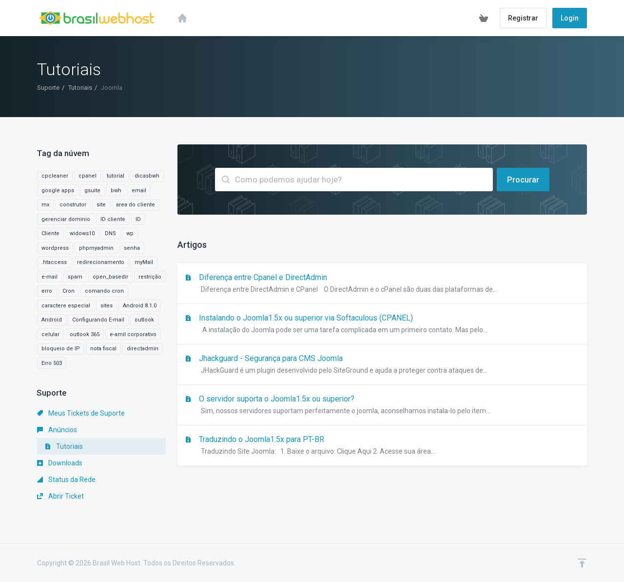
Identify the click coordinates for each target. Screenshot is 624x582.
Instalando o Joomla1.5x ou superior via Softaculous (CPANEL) (382, 324)
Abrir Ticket (60, 496)
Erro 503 (51, 363)
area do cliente (135, 204)
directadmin (142, 348)
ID (138, 219)
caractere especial (65, 305)
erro (46, 291)
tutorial (115, 176)
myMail (144, 262)
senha (132, 248)
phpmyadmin (96, 248)
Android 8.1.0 (139, 305)
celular (50, 334)
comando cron (104, 291)
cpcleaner (54, 176)
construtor (72, 204)
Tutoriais (80, 87)
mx (45, 204)
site (101, 204)
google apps (57, 190)
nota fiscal (103, 348)
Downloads (59, 463)
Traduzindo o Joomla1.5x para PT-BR (382, 446)
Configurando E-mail (98, 320)
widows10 (82, 233)
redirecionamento (100, 262)
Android (51, 320)
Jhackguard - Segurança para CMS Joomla (382, 365)
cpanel (87, 176)
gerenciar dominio (65, 219)
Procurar (523, 179)
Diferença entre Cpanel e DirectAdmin (382, 284)
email (139, 190)
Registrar (523, 18)
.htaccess (54, 262)
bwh (116, 190)
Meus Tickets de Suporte (81, 413)
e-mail (49, 277)
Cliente (50, 233)
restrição (149, 277)
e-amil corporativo (133, 334)
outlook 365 (84, 334)
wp (130, 233)
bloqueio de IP (60, 348)
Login (570, 18)
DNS (110, 233)
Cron (68, 291)
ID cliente (112, 219)
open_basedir (110, 277)
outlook (144, 320)
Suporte (48, 87)
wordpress (55, 248)
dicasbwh (147, 176)
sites (106, 305)
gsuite (92, 190)
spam (75, 277)
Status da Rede (66, 479)
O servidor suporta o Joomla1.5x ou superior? (382, 405)
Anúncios (57, 430)
